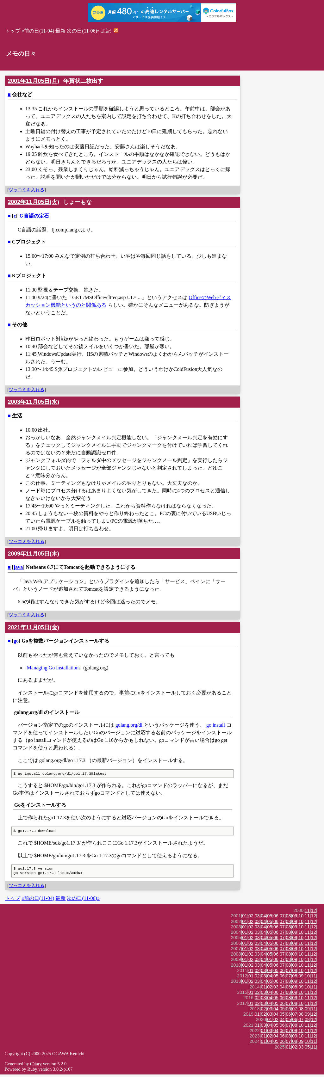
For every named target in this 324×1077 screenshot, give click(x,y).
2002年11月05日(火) (33, 202)
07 (282, 918)
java (18, 567)
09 (294, 918)
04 (263, 918)
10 (300, 918)
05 (269, 918)
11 (307, 912)
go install (215, 725)
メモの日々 (21, 53)
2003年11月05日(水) (33, 402)
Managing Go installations (54, 667)
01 (244, 918)
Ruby (32, 1071)
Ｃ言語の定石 (34, 215)
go (16, 640)
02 (250, 918)
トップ (12, 31)
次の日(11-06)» (83, 31)
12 (313, 912)
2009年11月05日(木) (33, 554)
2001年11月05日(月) (33, 81)
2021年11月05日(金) (33, 627)
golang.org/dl (128, 725)
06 (275, 918)
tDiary (36, 1066)
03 (257, 918)
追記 (106, 31)
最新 (60, 31)
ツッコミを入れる (26, 189)
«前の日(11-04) (38, 31)
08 (288, 918)
